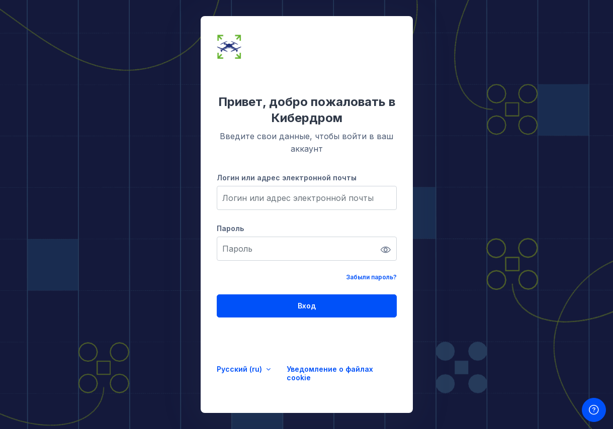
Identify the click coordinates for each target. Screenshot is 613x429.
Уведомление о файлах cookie (330, 373)
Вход (307, 305)
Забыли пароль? (371, 277)
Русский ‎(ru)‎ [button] (240, 369)
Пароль (230, 228)
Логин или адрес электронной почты (287, 177)
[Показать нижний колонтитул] (594, 410)
